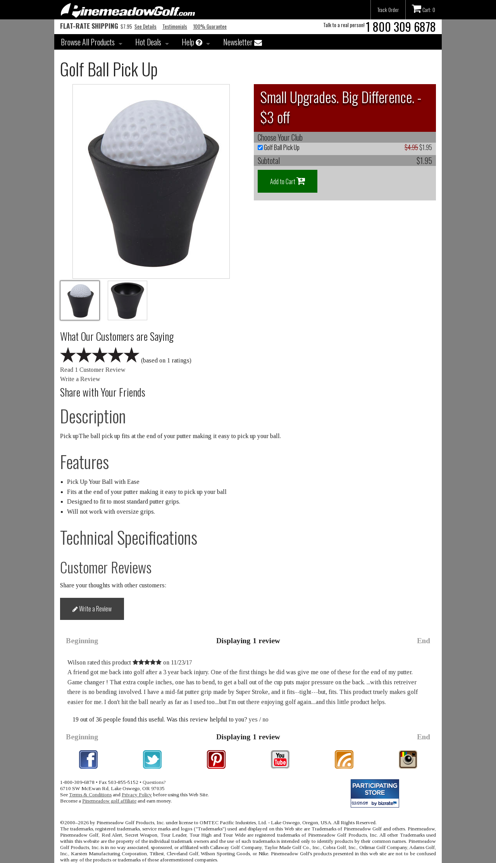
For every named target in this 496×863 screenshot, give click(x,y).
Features (84, 461)
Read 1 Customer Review (93, 369)
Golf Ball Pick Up (279, 147)
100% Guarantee (210, 26)
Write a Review (80, 379)
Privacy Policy (137, 794)
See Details (145, 26)
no (265, 719)
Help (192, 42)
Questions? (154, 782)
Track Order (388, 10)
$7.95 (96, 26)
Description (93, 415)
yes (253, 719)
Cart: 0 (423, 8)
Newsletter (242, 42)
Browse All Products (88, 42)
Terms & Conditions (90, 794)
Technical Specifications (128, 537)
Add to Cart (287, 181)
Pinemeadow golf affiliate (109, 801)
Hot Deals (148, 42)
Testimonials (174, 26)
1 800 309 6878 (401, 26)
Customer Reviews (106, 567)
